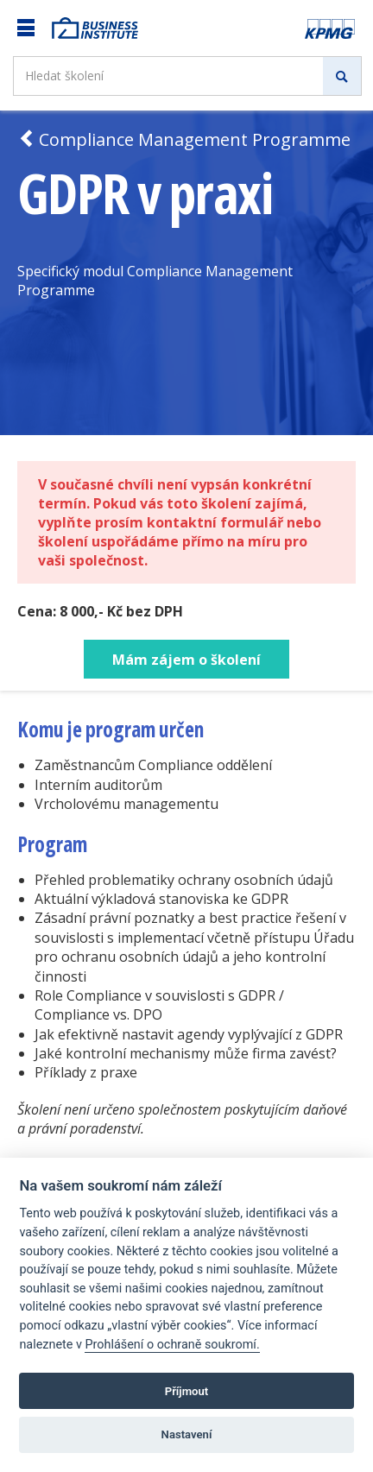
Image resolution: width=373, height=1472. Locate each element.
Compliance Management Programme (184, 139)
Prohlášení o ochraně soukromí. (172, 1344)
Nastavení (186, 1434)
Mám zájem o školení (186, 659)
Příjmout (187, 1391)
